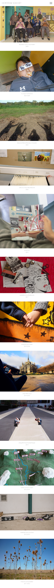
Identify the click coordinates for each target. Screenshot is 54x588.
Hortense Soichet (11, 3)
